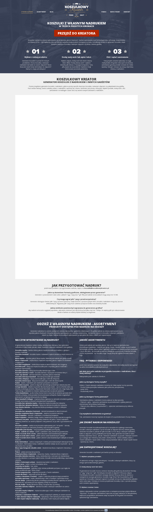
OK (106, 510)
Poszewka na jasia (22, 385)
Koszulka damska (21, 371)
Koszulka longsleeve (22, 364)
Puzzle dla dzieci (21, 474)
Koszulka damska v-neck (24, 373)
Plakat (17, 452)
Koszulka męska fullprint (24, 491)
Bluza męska (20, 358)
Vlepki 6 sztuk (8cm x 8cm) (25, 436)
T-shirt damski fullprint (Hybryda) (27, 497)
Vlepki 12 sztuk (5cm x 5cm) (25, 434)
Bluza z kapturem (21, 360)
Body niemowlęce (21, 442)
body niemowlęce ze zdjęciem (41, 67)
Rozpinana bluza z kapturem (25, 454)
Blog (51, 12)
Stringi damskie (21, 387)
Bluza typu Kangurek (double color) (28, 448)
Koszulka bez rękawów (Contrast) (27, 411)
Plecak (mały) (20, 484)
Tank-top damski (21, 375)
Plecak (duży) (20, 480)
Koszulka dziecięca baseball (25, 377)
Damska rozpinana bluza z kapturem (28, 413)
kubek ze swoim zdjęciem (38, 65)
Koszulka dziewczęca (23, 381)
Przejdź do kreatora (76, 33)
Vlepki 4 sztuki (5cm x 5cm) (25, 438)
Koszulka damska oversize (25, 456)
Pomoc (103, 12)
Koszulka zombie (21, 425)
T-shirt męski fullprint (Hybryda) (27, 499)
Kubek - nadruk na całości (24, 432)
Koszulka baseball (21, 354)
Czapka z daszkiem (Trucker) (26, 476)
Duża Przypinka (20, 415)
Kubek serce (19, 464)
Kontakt (127, 12)
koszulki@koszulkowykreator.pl (96, 288)
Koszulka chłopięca (22, 379)
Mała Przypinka (20, 417)
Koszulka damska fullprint (25, 486)
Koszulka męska (21, 350)
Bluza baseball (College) (24, 399)
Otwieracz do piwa (22, 419)
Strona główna (27, 12)
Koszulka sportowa (22, 478)
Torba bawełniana (21, 393)
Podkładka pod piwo (22, 468)
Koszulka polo (20, 366)
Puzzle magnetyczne (23, 472)
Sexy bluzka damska (22, 407)
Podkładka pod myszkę (23, 430)
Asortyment (41, 12)
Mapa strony (115, 12)
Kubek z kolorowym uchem (25, 462)
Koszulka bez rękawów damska (26, 405)
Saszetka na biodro (22, 466)
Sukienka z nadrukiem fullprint (26, 495)
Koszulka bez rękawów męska (26, 403)
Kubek (17, 383)
